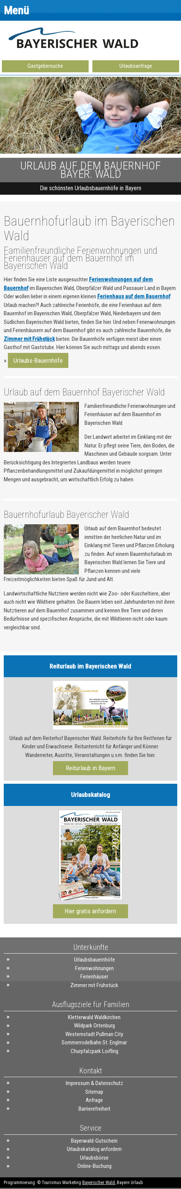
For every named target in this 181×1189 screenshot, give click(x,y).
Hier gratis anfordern (90, 911)
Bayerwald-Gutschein (94, 1140)
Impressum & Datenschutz (94, 1083)
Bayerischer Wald (98, 1182)
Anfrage (94, 1100)
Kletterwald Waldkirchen (94, 1017)
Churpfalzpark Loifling (94, 1051)
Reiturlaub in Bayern (90, 768)
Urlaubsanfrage (135, 66)
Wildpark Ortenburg (94, 1025)
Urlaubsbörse (94, 1157)
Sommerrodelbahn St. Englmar (94, 1042)
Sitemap (94, 1091)
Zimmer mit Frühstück (29, 339)
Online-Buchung (94, 1166)
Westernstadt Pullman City (94, 1034)
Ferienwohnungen (94, 968)
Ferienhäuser (94, 976)
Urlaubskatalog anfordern (94, 1149)
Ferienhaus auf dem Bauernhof (133, 296)
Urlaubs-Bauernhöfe (38, 360)
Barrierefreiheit (94, 1108)
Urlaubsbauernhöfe (94, 959)
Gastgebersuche (45, 66)
